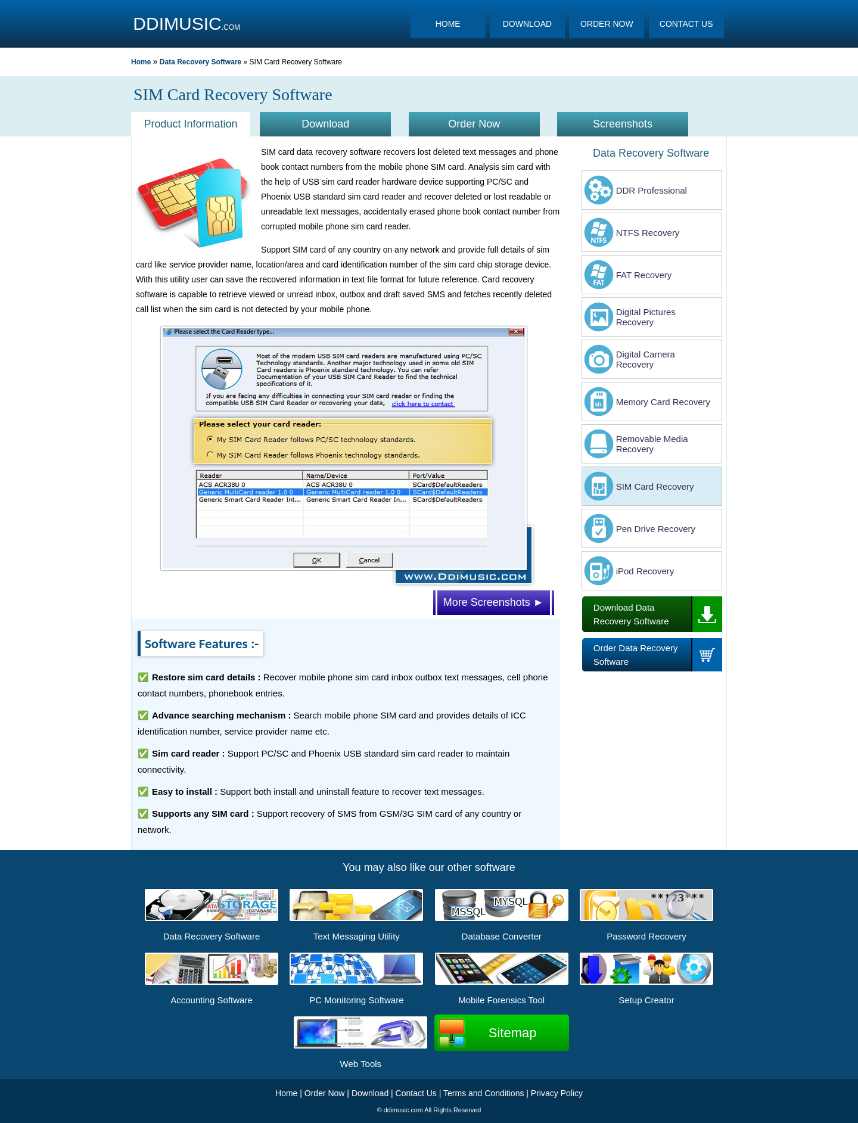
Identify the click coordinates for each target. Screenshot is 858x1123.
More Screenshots (493, 602)
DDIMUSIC (177, 23)
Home (141, 62)
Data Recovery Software (200, 62)
